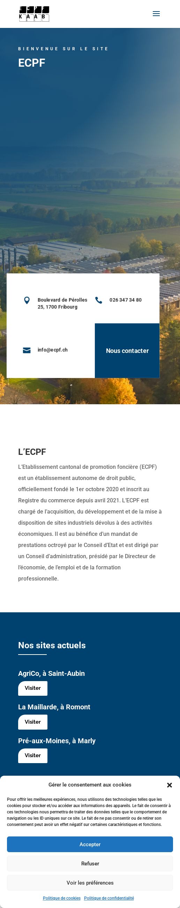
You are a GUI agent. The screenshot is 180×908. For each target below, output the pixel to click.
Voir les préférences (90, 883)
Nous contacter (113, 351)
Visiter (33, 689)
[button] (169, 785)
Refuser (90, 864)
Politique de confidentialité (109, 898)
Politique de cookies (62, 898)
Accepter (90, 844)
